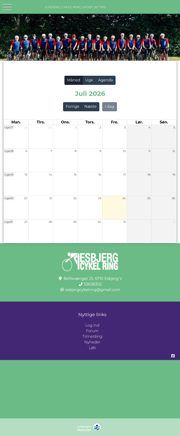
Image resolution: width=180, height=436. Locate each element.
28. (50, 221)
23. (100, 198)
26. (174, 198)
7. (51, 151)
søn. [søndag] (164, 122)
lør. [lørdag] (139, 122)
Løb (92, 348)
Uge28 (8, 151)
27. (26, 221)
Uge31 (8, 221)
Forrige (72, 106)
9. (100, 151)
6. (27, 151)
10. (124, 151)
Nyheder (92, 342)
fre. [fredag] (114, 122)
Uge (89, 80)
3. (125, 127)
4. (149, 127)
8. (76, 151)
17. (124, 174)
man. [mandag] (16, 122)
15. (75, 174)
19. (174, 174)
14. (50, 174)
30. (50, 127)
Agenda (105, 80)
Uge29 (8, 174)
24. (124, 198)
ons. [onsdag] (65, 122)
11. (149, 151)
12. (174, 151)
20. (26, 198)
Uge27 (8, 127)
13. (26, 174)
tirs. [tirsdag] (41, 122)
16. (100, 174)
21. (50, 198)
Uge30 (8, 198)
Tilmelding (92, 336)
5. (174, 127)
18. (149, 174)
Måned (73, 80)
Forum (92, 331)
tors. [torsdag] (89, 122)
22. (75, 198)
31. (124, 221)
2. (101, 127)
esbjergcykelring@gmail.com (92, 290)
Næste (90, 106)
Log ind (132, 325)
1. (76, 127)
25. (149, 198)
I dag (109, 106)
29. (26, 127)
